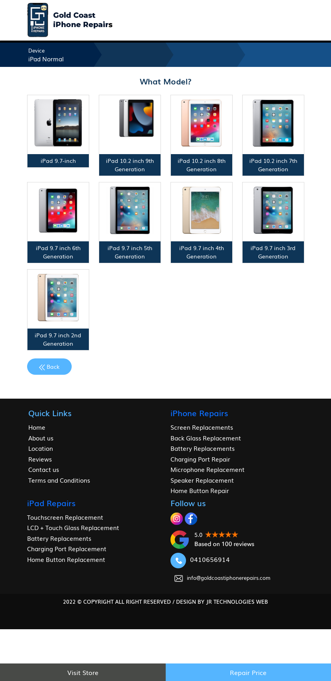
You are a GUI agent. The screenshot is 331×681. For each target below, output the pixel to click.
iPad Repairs (51, 503)
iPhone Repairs (199, 413)
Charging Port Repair (200, 458)
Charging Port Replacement (66, 548)
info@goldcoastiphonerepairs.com (222, 577)
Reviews (40, 458)
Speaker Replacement (202, 480)
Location (40, 448)
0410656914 (200, 559)
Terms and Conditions (59, 480)
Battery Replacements (202, 448)
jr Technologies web (237, 601)
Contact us (43, 469)
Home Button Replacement (66, 559)
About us (40, 437)
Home (36, 427)
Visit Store (82, 672)
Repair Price (248, 672)
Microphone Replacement (207, 469)
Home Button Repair (199, 490)
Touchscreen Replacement (65, 517)
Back (49, 366)
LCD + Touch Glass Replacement (73, 527)
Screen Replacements (201, 427)
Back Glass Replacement (205, 437)
